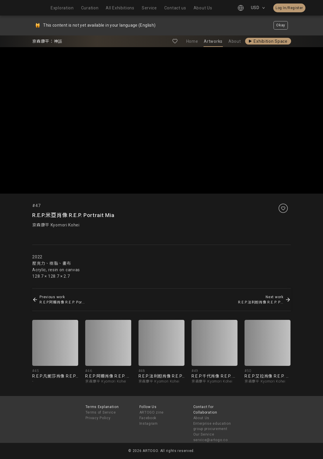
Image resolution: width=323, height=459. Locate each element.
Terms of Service (101, 412)
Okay (280, 25)
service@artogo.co (210, 440)
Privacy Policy (98, 418)
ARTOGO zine (151, 412)
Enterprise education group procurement (212, 426)
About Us (201, 418)
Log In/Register (289, 8)
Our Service (203, 434)
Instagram (148, 424)
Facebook (148, 418)
